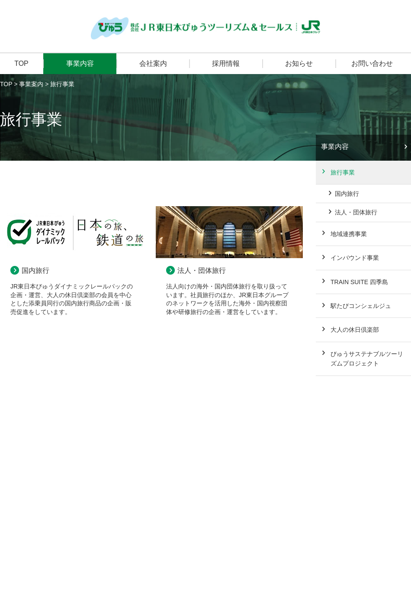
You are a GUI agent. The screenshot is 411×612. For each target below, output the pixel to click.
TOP (21, 63)
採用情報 (226, 63)
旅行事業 (343, 172)
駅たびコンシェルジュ (361, 305)
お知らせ (299, 63)
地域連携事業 (349, 233)
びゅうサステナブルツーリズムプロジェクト (367, 358)
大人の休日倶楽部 (355, 329)
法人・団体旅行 (201, 270)
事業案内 (31, 84)
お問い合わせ (372, 63)
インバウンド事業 (355, 257)
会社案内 (153, 63)
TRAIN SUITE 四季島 (359, 281)
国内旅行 (35, 270)
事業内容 (80, 63)
